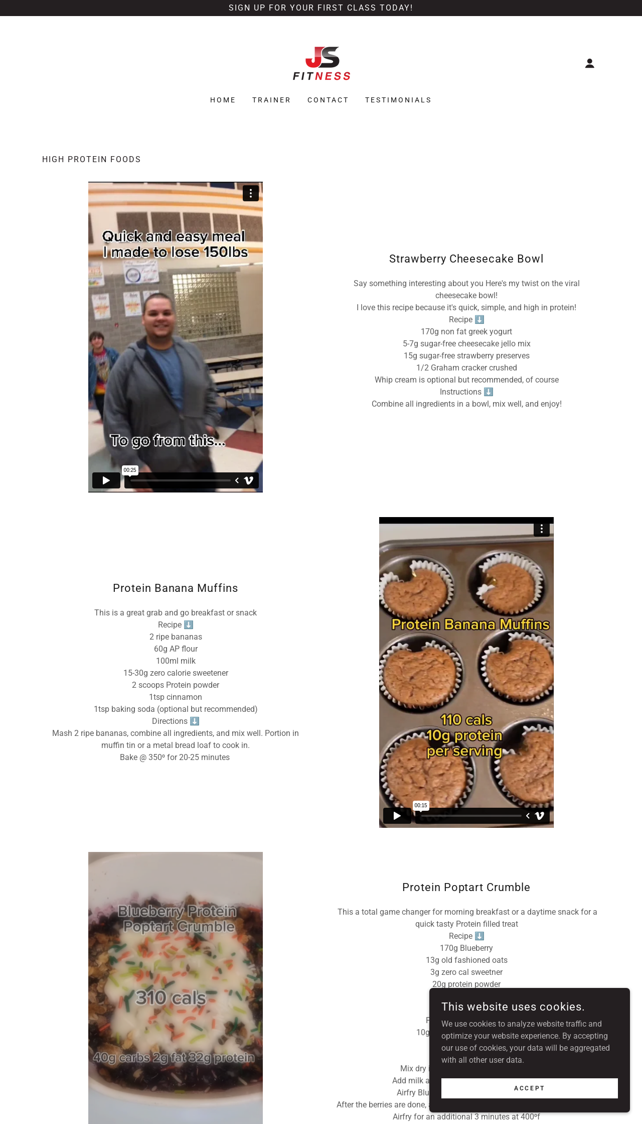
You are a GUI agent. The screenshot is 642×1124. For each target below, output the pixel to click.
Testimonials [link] (398, 100)
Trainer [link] (271, 100)
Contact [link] (328, 100)
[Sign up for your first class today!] (321, 8)
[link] (321, 62)
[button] (590, 63)
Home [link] (223, 100)
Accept (529, 1087)
